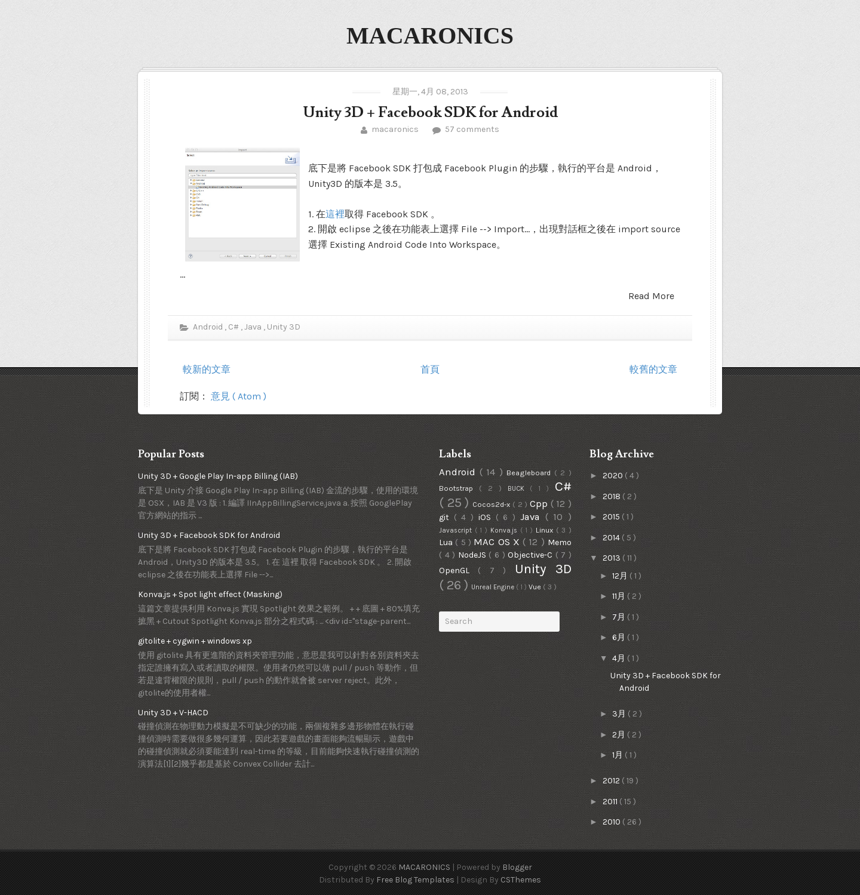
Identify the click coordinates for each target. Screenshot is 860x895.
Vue (536, 586)
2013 (612, 558)
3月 (620, 714)
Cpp (540, 503)
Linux (546, 529)
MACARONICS (430, 35)
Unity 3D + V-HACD (173, 713)
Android (208, 327)
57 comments (471, 129)
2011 (611, 801)
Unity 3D (283, 327)
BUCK (519, 489)
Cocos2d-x (492, 504)
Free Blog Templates (416, 880)
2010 (612, 822)
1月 (618, 755)
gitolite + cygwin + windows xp (195, 641)
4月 (619, 658)
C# (234, 327)
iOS (487, 517)
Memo (560, 542)
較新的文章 (207, 369)
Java (253, 327)
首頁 (430, 369)
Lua (447, 542)
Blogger (517, 867)
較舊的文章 (653, 369)
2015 (612, 517)
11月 (619, 596)
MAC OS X (498, 542)
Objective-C (531, 555)
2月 (619, 735)
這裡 (335, 214)
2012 (612, 781)
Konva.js (505, 530)
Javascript (457, 530)
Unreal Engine (493, 587)
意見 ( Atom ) (238, 396)
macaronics (395, 129)
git (446, 517)
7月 (619, 617)
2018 (612, 496)
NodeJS (473, 555)
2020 (614, 475)
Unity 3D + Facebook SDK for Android (430, 112)
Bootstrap (459, 488)
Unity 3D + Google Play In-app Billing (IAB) (218, 476)
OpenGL (458, 570)
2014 (612, 538)
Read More (651, 296)
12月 (620, 576)
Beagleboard (530, 472)
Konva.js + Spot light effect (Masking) (210, 594)
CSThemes (520, 880)
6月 (619, 637)
